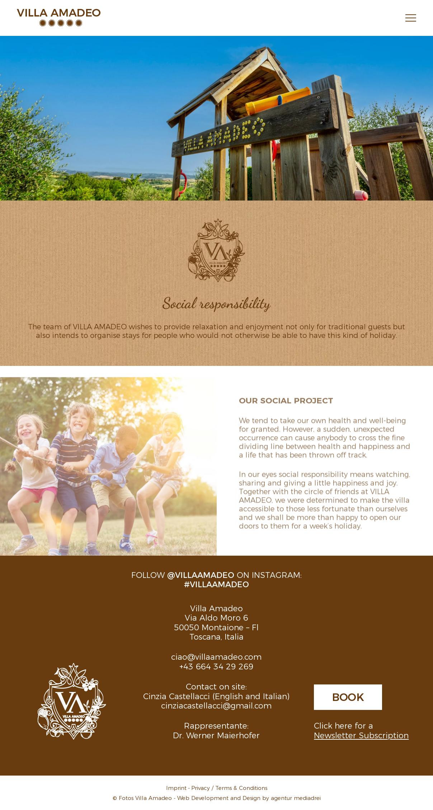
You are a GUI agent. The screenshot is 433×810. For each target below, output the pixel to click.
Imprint (176, 787)
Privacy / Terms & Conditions (229, 787)
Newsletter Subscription (361, 734)
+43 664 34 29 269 (216, 666)
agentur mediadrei (296, 797)
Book (348, 696)
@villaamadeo (200, 574)
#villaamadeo (216, 583)
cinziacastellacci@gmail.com (216, 705)
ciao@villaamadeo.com (216, 656)
